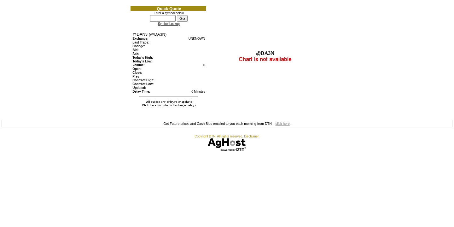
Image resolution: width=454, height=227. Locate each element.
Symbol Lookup (169, 24)
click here (283, 123)
